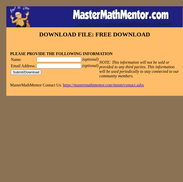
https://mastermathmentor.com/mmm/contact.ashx (103, 85)
